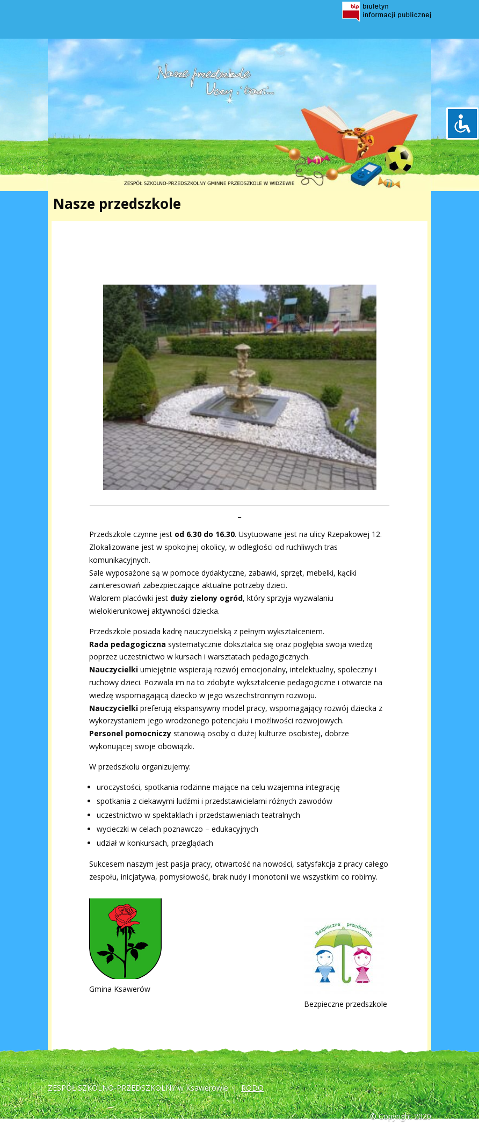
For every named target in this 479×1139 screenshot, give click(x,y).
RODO (252, 1088)
